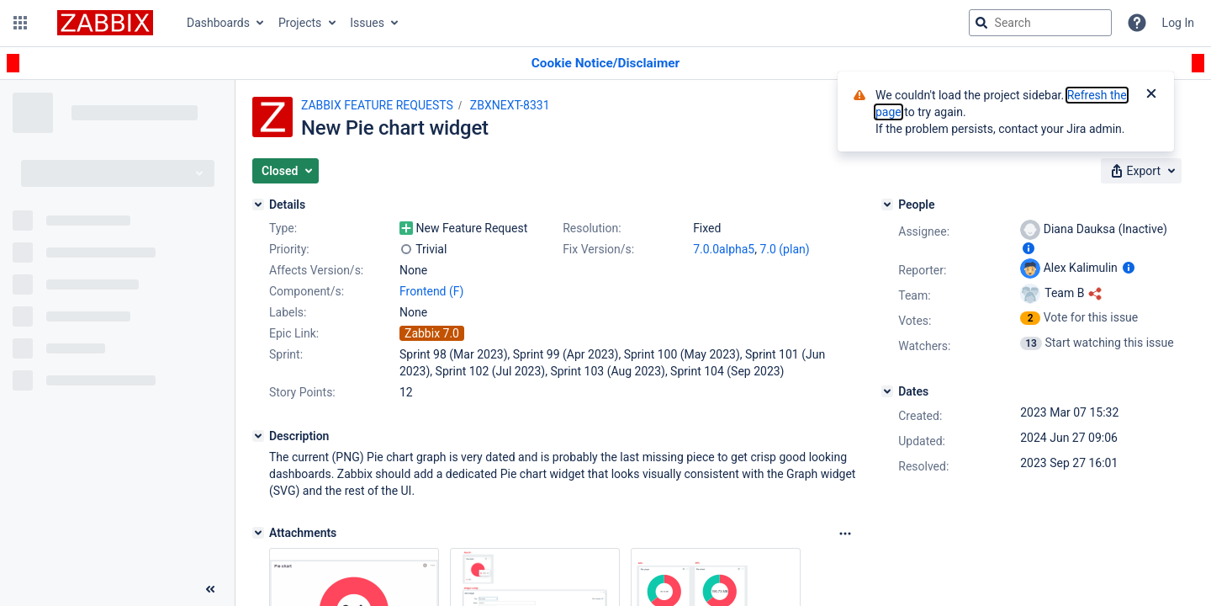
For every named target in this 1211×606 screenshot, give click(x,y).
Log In (1178, 22)
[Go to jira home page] (105, 23)
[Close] (1151, 95)
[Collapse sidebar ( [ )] (210, 589)
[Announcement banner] (605, 63)
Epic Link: (294, 333)
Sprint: (286, 354)
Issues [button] (367, 22)
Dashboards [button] (218, 22)
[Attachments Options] (845, 534)
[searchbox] (1040, 22)
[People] (887, 204)
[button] (20, 23)
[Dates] (887, 391)
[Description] (258, 436)
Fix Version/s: (598, 249)
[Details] (258, 204)
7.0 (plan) (784, 249)
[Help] (1137, 22)
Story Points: (302, 392)
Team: (914, 295)
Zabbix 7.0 (432, 333)
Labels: (287, 312)
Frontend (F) (431, 291)
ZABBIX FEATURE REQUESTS (377, 105)
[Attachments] (258, 533)
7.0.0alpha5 (723, 249)
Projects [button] (299, 22)
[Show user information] (1028, 248)
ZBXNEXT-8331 (510, 105)
